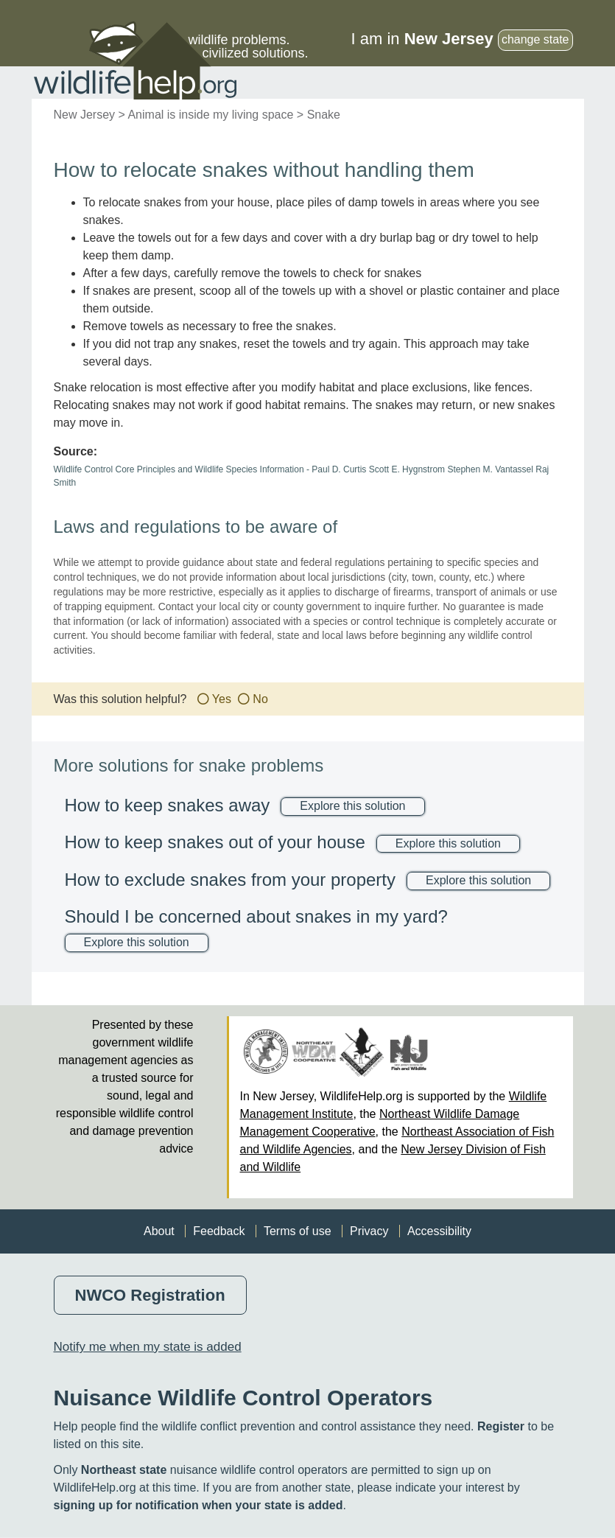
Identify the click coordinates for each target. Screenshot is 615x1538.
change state (535, 39)
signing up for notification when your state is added (198, 1505)
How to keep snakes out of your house (215, 842)
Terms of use (297, 1231)
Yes (221, 699)
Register (500, 1426)
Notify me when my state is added (148, 1347)
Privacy (369, 1231)
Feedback (219, 1231)
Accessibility (439, 1231)
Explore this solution (352, 806)
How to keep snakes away (167, 805)
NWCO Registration (150, 1295)
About (159, 1231)
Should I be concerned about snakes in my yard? (256, 916)
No (260, 699)
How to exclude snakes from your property (230, 879)
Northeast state (123, 1470)
